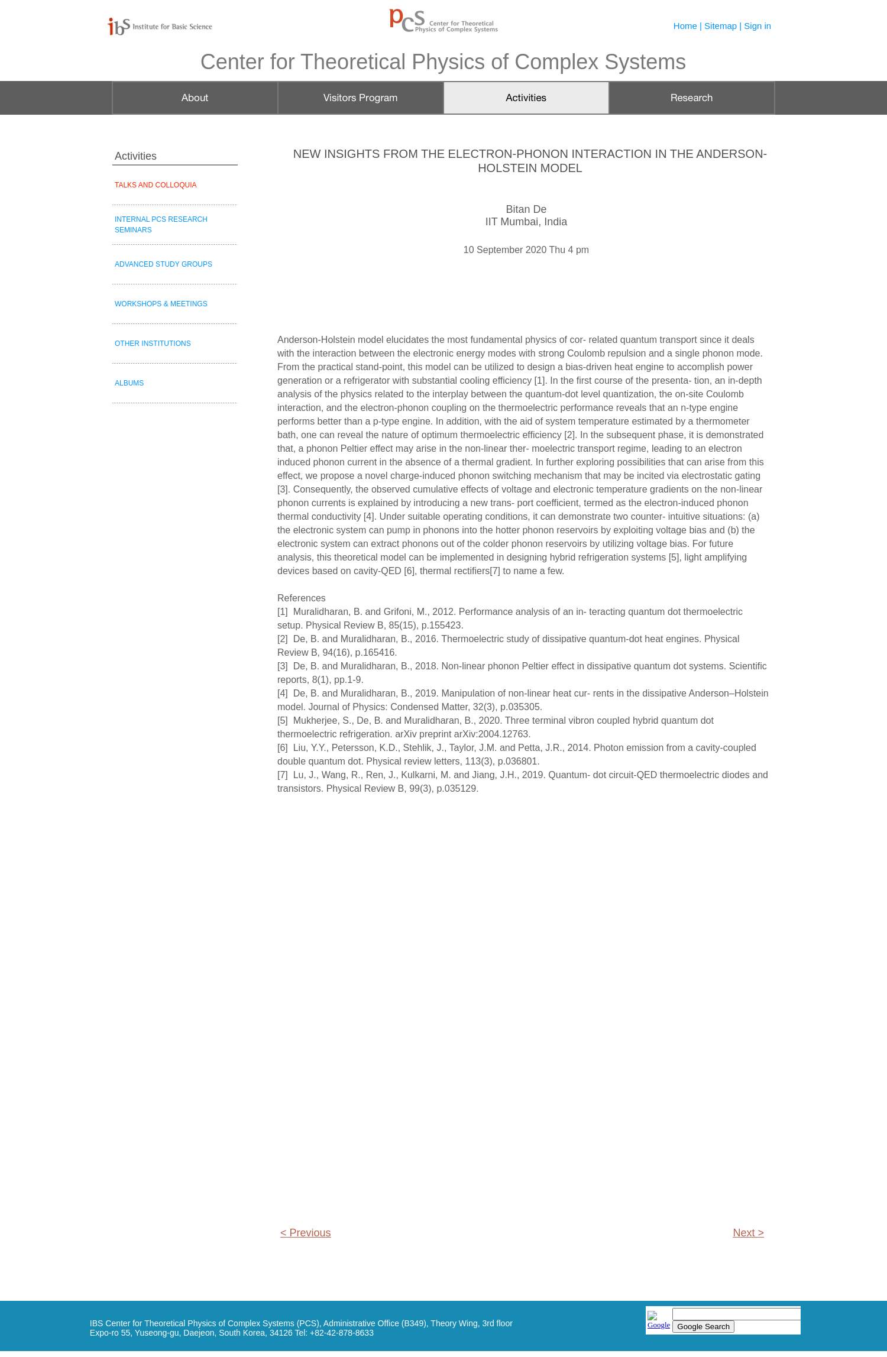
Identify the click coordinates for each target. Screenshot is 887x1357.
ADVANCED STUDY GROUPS (163, 264)
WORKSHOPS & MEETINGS (161, 304)
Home (685, 26)
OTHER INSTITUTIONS (153, 343)
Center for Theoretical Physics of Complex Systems (443, 62)
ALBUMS (129, 383)
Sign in (757, 26)
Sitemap (720, 26)
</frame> (723, 1321)
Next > (748, 1233)
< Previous (305, 1233)
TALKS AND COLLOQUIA (156, 185)
